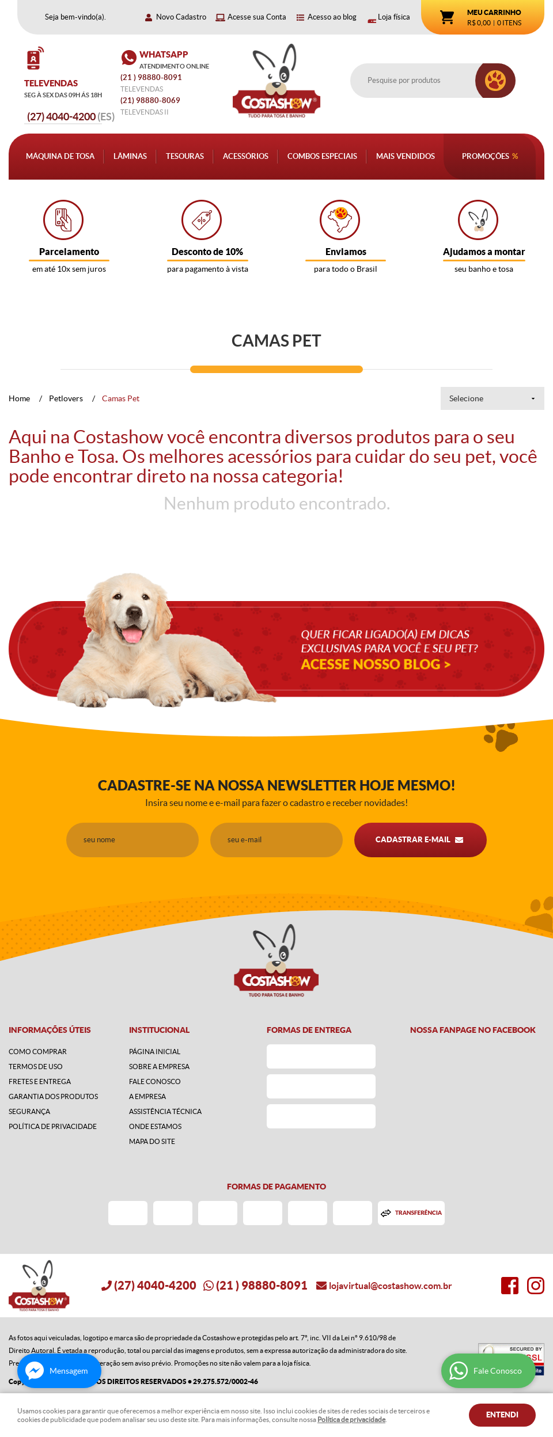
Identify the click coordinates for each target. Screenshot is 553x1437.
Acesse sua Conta (257, 17)
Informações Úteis (50, 1030)
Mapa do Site (152, 1141)
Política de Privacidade (53, 1126)
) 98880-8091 (152, 77)
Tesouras (185, 156)
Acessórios (245, 156)
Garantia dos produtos (53, 1096)
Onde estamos (155, 1126)
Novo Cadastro (181, 17)
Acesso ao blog (332, 17)
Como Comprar (38, 1051)
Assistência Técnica (165, 1111)
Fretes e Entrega (40, 1081)
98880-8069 (150, 100)
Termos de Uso (36, 1066)
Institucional (159, 1030)
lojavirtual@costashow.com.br (390, 1285)
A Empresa (147, 1096)
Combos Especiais (322, 156)
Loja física (394, 17)
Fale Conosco (155, 1081)
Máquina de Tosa (60, 156)
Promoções (485, 156)
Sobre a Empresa (159, 1066)
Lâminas (130, 156)
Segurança (29, 1111)
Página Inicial (154, 1051)
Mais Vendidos (405, 156)
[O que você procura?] (495, 80)
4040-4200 (71, 117)
